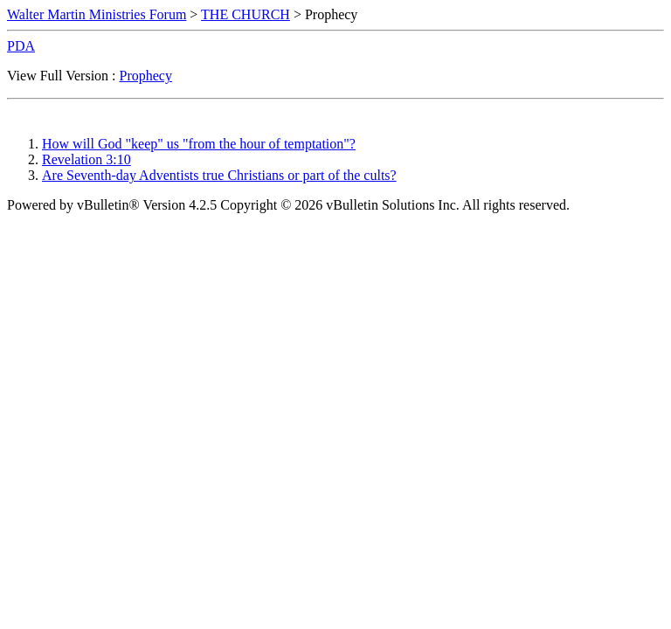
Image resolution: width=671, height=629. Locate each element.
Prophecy (146, 75)
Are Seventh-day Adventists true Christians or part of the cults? (219, 175)
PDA (21, 45)
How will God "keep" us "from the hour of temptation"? (199, 143)
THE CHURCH (245, 14)
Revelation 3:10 (86, 159)
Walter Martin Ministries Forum (96, 14)
